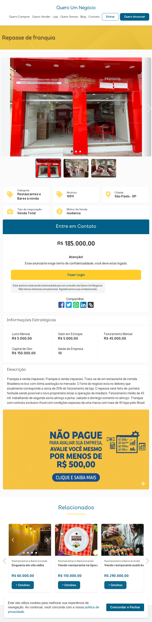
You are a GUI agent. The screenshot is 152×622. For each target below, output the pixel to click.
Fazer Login (76, 275)
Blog (83, 17)
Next (147, 106)
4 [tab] (36, 563)
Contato (94, 17)
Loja (55, 17)
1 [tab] (72, 152)
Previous (6, 560)
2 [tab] (76, 151)
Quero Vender (41, 17)
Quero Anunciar (134, 17)
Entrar (110, 17)
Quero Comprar (19, 17)
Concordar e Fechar (125, 618)
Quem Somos (69, 17)
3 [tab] (80, 151)
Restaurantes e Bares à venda (29, 571)
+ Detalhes (23, 596)
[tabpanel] (76, 107)
